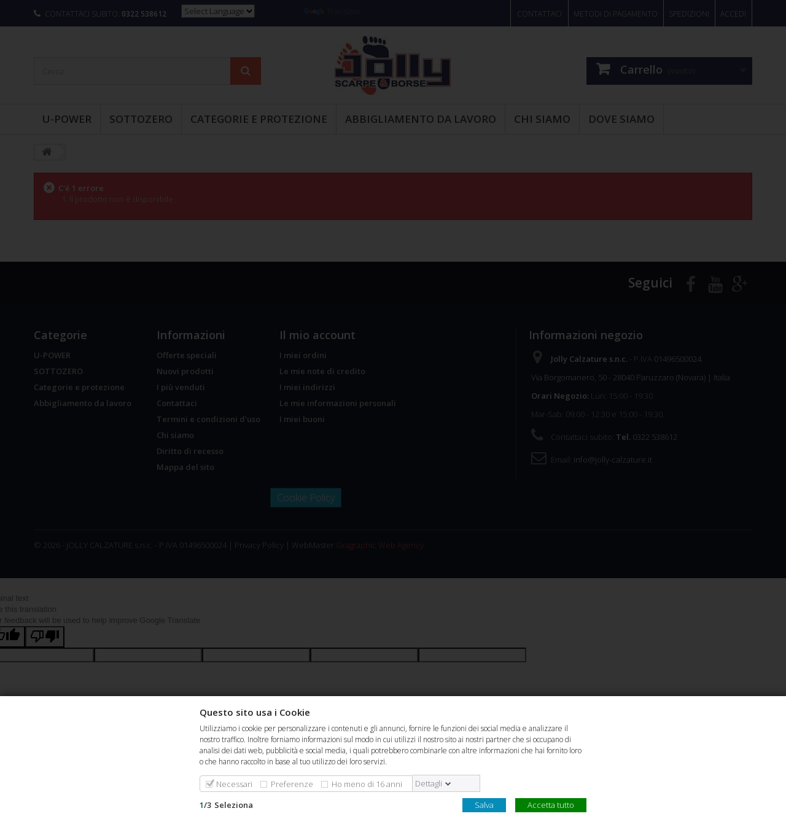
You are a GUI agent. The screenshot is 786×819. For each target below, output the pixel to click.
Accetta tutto (550, 804)
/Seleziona (226, 804)
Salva (484, 804)
